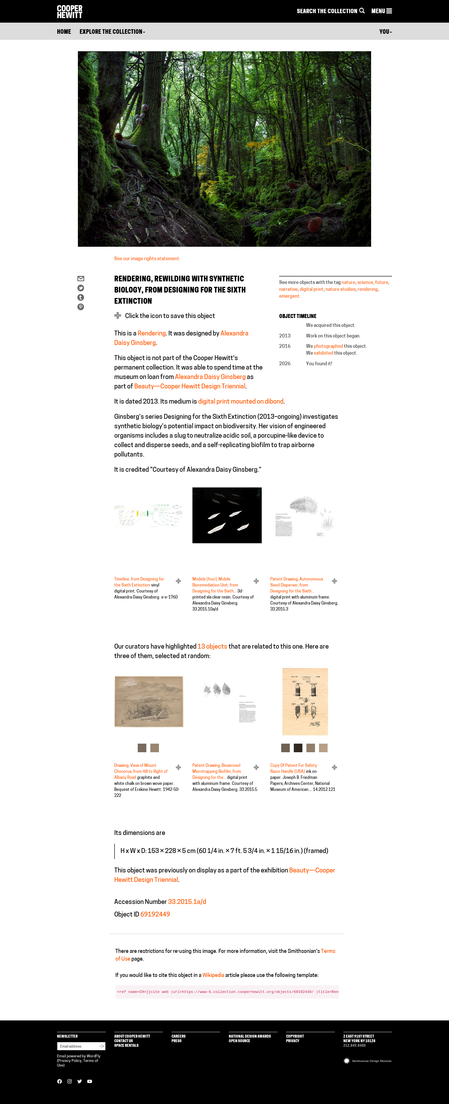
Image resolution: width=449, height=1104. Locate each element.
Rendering (152, 334)
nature (348, 283)
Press (177, 1041)
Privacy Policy (70, 1061)
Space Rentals (126, 1046)
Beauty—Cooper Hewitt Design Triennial (189, 387)
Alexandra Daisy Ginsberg (210, 377)
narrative (288, 289)
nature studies (341, 289)
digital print (312, 289)
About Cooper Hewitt (132, 1036)
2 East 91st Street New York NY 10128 (359, 1039)
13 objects (212, 647)
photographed (328, 346)
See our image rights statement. (147, 259)
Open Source (239, 1041)
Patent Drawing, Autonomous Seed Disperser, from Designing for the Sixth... (296, 585)
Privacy (292, 1041)
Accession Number (140, 902)
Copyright (295, 1036)
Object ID (126, 915)
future (381, 283)
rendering (368, 289)
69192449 (155, 915)
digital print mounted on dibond (240, 402)
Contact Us (123, 1041)
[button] (381, 11)
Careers (179, 1036)
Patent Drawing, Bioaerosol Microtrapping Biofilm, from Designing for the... (216, 772)
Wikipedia (213, 975)
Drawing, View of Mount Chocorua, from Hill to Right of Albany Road (141, 772)
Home (64, 32)
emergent (289, 296)
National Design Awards (250, 1036)
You (385, 32)
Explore (112, 32)
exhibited (323, 353)
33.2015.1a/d (187, 902)
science (365, 283)
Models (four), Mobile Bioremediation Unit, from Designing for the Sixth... (215, 585)
